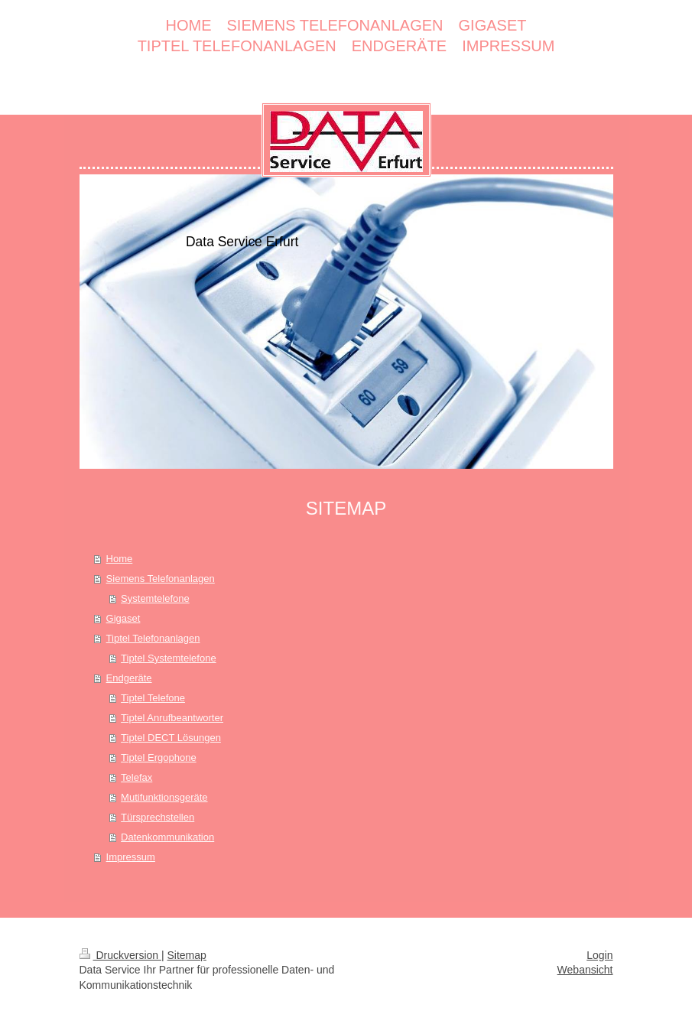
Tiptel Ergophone (159, 757)
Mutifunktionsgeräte (164, 797)
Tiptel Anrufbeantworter (172, 717)
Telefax (136, 777)
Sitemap (186, 955)
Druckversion (120, 955)
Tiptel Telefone (153, 698)
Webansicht (585, 970)
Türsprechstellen (157, 817)
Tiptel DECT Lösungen (171, 737)
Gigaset (123, 618)
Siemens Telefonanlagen (160, 578)
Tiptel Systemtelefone (168, 658)
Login (599, 955)
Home (119, 558)
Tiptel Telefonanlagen (153, 638)
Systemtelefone (155, 598)
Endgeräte (129, 678)
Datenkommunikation (167, 837)
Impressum (130, 857)
